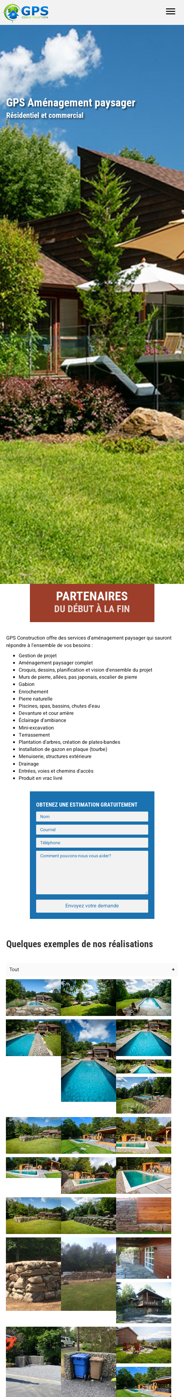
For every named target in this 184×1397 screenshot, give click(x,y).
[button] (92, 906)
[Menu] (170, 11)
